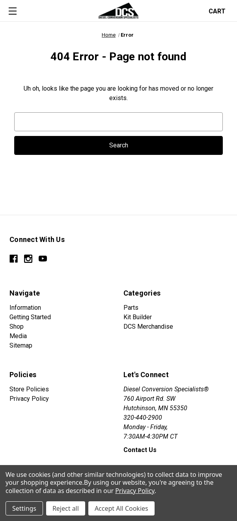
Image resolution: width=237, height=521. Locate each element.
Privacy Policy (29, 398)
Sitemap (20, 345)
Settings (24, 508)
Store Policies (29, 389)
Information (25, 307)
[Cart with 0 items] (219, 10)
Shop (16, 326)
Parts (130, 307)
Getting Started (30, 317)
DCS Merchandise (148, 326)
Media (18, 336)
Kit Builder (137, 317)
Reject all (65, 508)
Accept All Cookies (121, 508)
